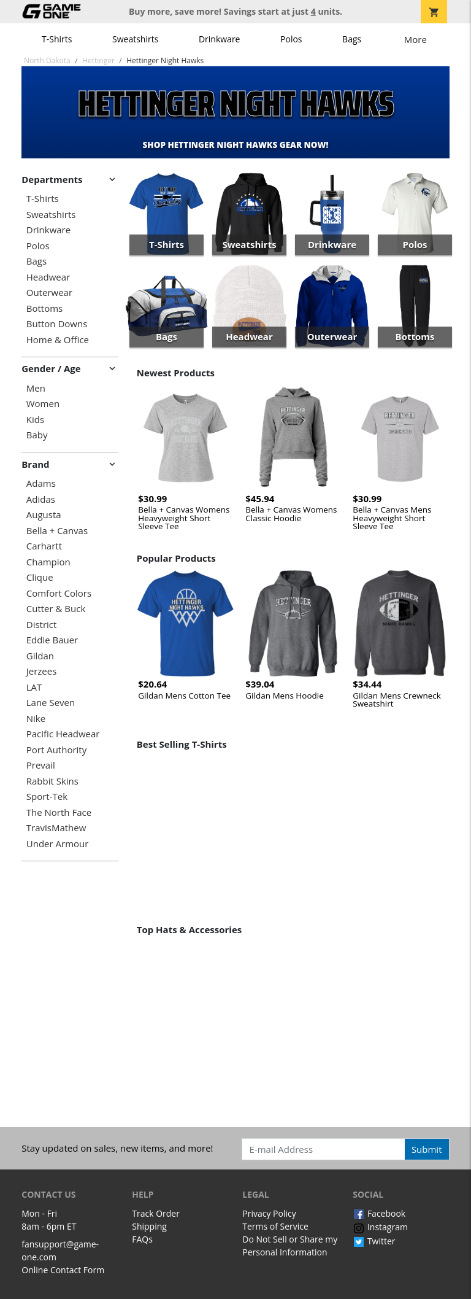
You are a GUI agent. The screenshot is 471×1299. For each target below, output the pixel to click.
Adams (41, 483)
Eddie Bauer (52, 640)
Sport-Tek (46, 796)
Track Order (156, 1213)
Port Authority (56, 750)
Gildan (40, 656)
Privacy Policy (269, 1213)
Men (35, 388)
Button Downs (57, 324)
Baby (37, 435)
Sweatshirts (135, 39)
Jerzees (41, 671)
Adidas (40, 499)
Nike (35, 718)
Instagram (380, 1227)
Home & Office (57, 340)
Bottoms (44, 308)
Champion (48, 562)
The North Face (58, 812)
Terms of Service (275, 1226)
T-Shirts (57, 39)
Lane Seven (50, 702)
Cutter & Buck (56, 608)
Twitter (374, 1241)
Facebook (379, 1213)
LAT (34, 687)
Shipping (149, 1226)
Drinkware (219, 39)
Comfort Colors (58, 593)
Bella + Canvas (57, 530)
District (41, 624)
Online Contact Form (62, 1270)
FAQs (142, 1239)
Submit (427, 1149)
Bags (351, 39)
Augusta (43, 515)
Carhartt (44, 546)
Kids (35, 419)
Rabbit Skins (52, 781)
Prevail (40, 765)
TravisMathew (56, 828)
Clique (39, 577)
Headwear (48, 277)
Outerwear (49, 292)
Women (42, 403)
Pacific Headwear (63, 734)
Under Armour (57, 844)
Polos (291, 39)
